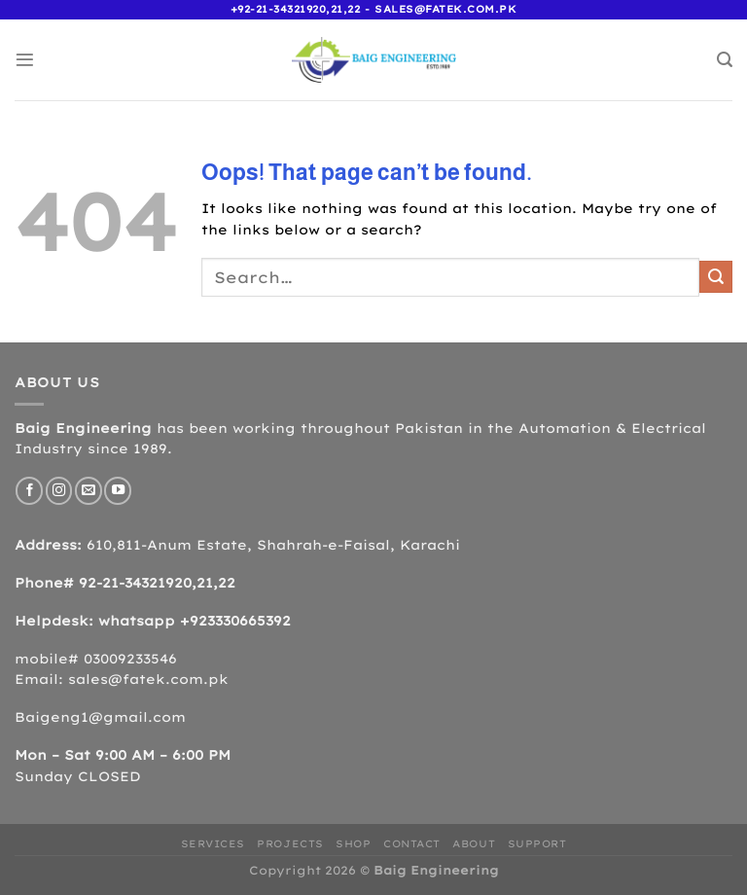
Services (213, 844)
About (473, 844)
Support (537, 844)
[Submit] (715, 277)
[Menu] (24, 60)
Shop (353, 844)
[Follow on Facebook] (29, 490)
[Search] (724, 60)
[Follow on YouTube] (117, 490)
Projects (290, 844)
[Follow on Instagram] (59, 490)
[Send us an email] (88, 490)
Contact (412, 844)
